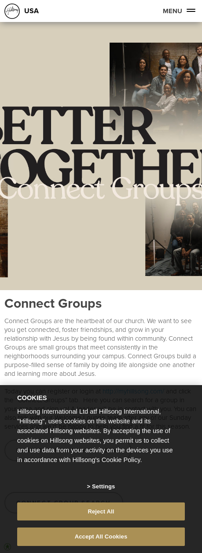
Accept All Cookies (101, 536)
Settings (103, 486)
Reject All (101, 511)
